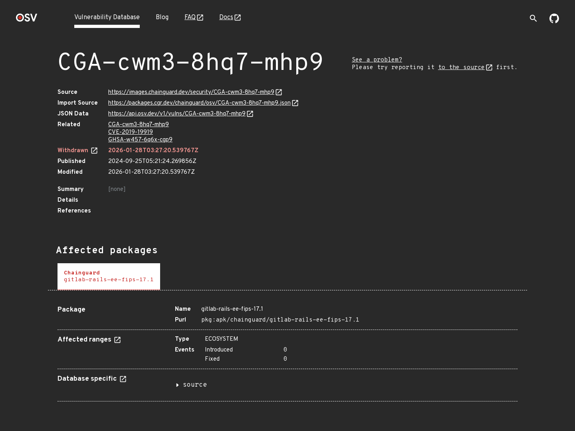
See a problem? (377, 60)
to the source (461, 68)
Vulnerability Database (107, 18)
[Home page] (27, 20)
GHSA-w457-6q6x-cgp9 (140, 140)
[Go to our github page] (554, 22)
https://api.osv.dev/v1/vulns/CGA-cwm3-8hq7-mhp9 (177, 114)
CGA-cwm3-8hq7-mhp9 (138, 125)
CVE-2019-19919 (130, 132)
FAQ (190, 18)
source (195, 385)
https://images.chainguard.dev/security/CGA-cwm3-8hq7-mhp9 (191, 92)
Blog (162, 18)
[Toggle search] (533, 18)
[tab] (109, 276)
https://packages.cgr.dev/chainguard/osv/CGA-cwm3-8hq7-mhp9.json (199, 103)
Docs (226, 18)
